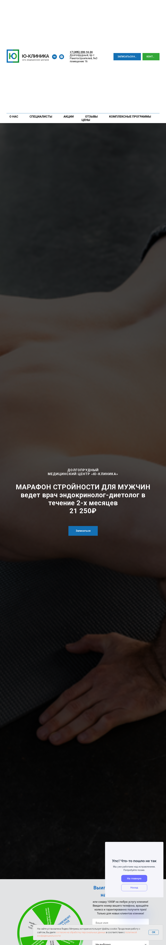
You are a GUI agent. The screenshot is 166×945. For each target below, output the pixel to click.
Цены (86, 120)
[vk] (54, 56)
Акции (69, 116)
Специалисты (41, 116)
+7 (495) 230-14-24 (81, 52)
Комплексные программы (130, 116)
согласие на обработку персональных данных (81, 932)
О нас (13, 116)
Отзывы (91, 116)
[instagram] (61, 56)
